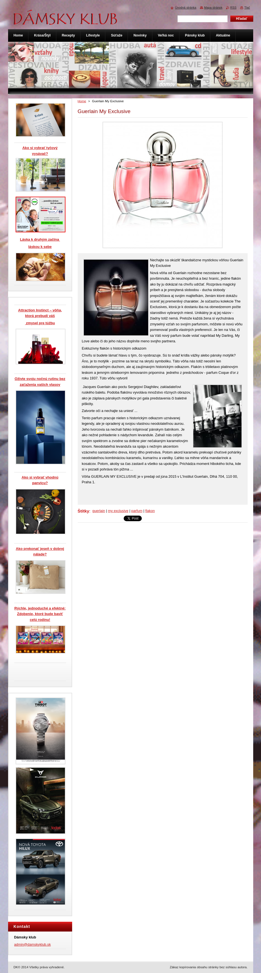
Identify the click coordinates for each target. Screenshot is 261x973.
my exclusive (118, 511)
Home (82, 101)
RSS (233, 7)
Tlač (247, 7)
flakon (150, 511)
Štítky (83, 511)
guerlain (98, 511)
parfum (136, 511)
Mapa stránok (213, 7)
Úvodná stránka (185, 7)
